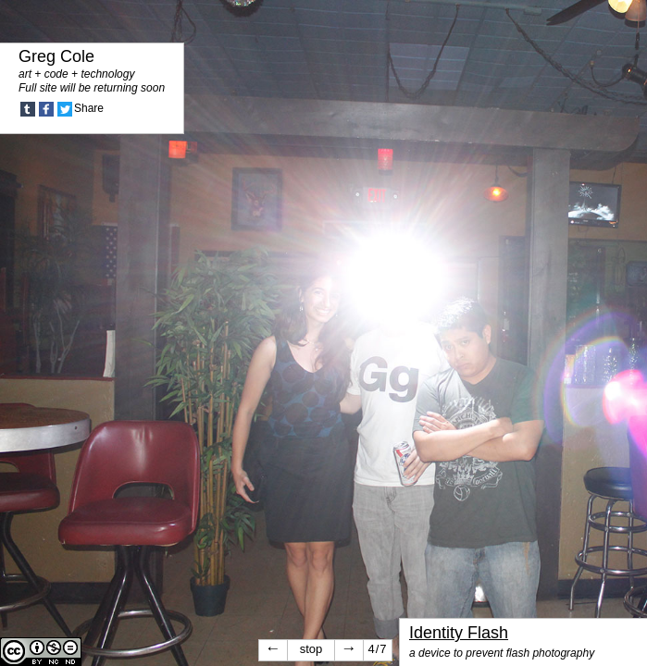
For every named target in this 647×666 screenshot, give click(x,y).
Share (89, 108)
